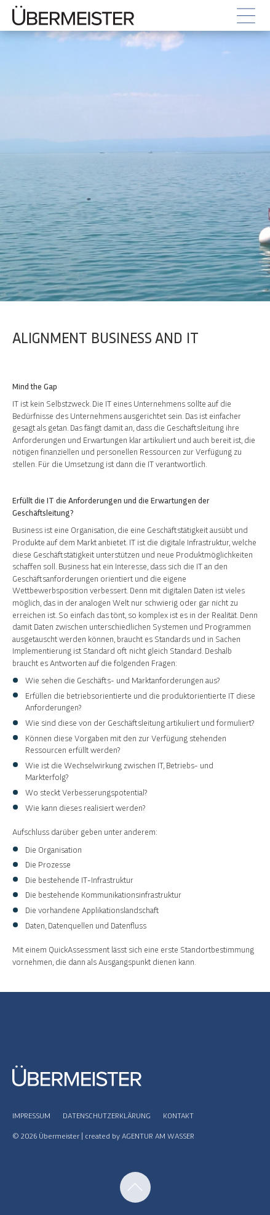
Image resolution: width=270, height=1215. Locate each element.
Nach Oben (135, 1187)
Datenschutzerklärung (107, 1115)
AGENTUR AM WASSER (158, 1135)
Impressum (31, 1115)
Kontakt (178, 1115)
